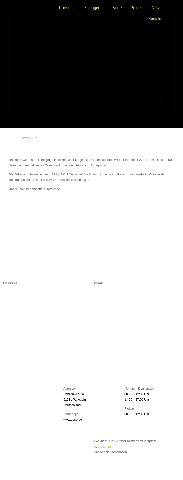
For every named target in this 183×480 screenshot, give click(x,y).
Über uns (66, 8)
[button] (45, 442)
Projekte (138, 8)
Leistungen (90, 8)
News (156, 8)
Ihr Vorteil (115, 8)
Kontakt (154, 19)
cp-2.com (104, 446)
